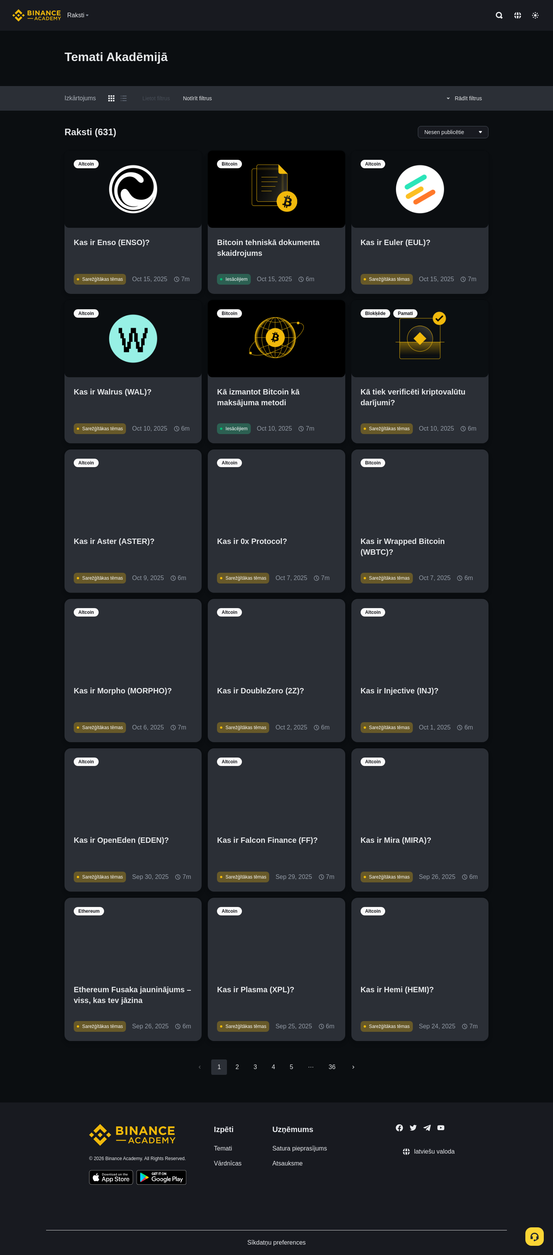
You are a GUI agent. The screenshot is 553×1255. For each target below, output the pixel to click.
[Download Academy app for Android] (161, 1178)
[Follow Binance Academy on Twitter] (413, 1128)
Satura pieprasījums (299, 1148)
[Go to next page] (353, 1067)
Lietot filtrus (156, 98)
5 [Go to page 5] (291, 1067)
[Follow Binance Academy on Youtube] (441, 1127)
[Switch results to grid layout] (111, 98)
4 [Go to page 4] (273, 1067)
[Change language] (517, 15)
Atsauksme (287, 1163)
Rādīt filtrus (463, 98)
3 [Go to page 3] (255, 1067)
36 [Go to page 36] (332, 1067)
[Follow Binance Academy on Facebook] (399, 1128)
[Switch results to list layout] (124, 98)
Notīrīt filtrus (197, 98)
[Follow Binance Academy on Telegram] (427, 1127)
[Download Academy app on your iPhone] (111, 1178)
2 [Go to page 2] (237, 1067)
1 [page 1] (219, 1067)
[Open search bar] (497, 15)
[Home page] (36, 15)
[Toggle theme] (535, 15)
